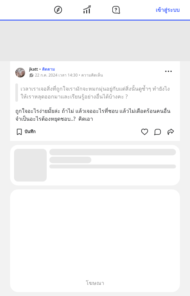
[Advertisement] (95, 41)
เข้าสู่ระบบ (168, 9)
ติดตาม (48, 69)
